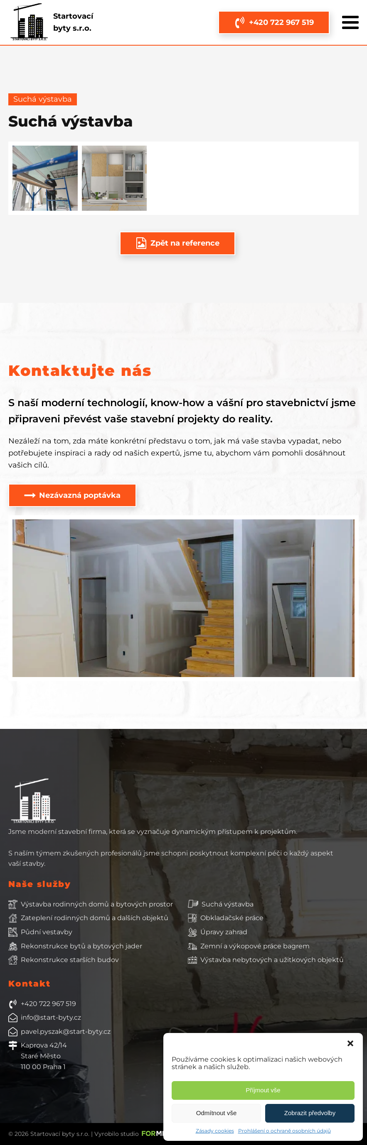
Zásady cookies (215, 1131)
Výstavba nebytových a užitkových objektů (272, 960)
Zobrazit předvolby (309, 1112)
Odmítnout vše (216, 1112)
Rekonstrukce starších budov (70, 960)
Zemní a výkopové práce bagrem (255, 946)
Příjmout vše (263, 1090)
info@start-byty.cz (51, 1017)
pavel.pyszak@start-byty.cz (66, 1031)
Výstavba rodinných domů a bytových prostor (97, 904)
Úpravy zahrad (223, 932)
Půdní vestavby (46, 932)
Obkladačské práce (232, 918)
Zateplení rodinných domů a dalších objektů (94, 918)
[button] (350, 1043)
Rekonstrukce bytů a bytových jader (81, 946)
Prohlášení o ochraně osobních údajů (284, 1131)
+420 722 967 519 (48, 1004)
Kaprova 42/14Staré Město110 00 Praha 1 (44, 1055)
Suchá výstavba (228, 904)
